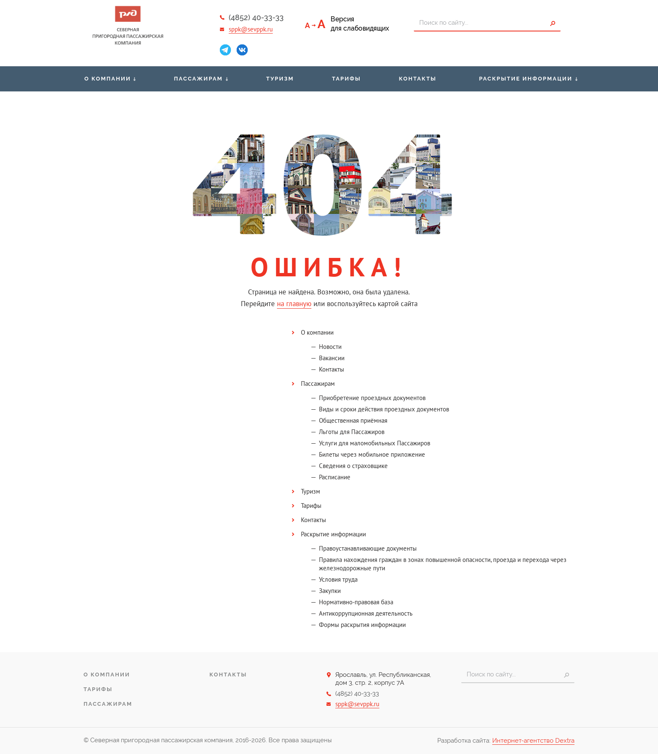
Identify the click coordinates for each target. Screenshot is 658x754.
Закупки (330, 591)
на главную (294, 303)
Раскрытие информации (525, 78)
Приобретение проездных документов (372, 398)
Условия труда (338, 579)
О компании (107, 78)
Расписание (334, 477)
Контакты (417, 78)
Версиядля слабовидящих (360, 23)
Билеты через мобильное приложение (372, 454)
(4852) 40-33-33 (256, 17)
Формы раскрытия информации (362, 625)
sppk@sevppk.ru (251, 29)
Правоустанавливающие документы (368, 548)
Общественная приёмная (353, 420)
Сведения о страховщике (353, 466)
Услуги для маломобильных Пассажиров (374, 443)
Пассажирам (198, 78)
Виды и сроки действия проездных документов (384, 409)
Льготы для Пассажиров (351, 432)
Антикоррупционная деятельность (366, 613)
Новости (330, 347)
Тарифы (346, 78)
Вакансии (332, 358)
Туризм (280, 78)
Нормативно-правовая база (356, 602)
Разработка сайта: (505, 741)
